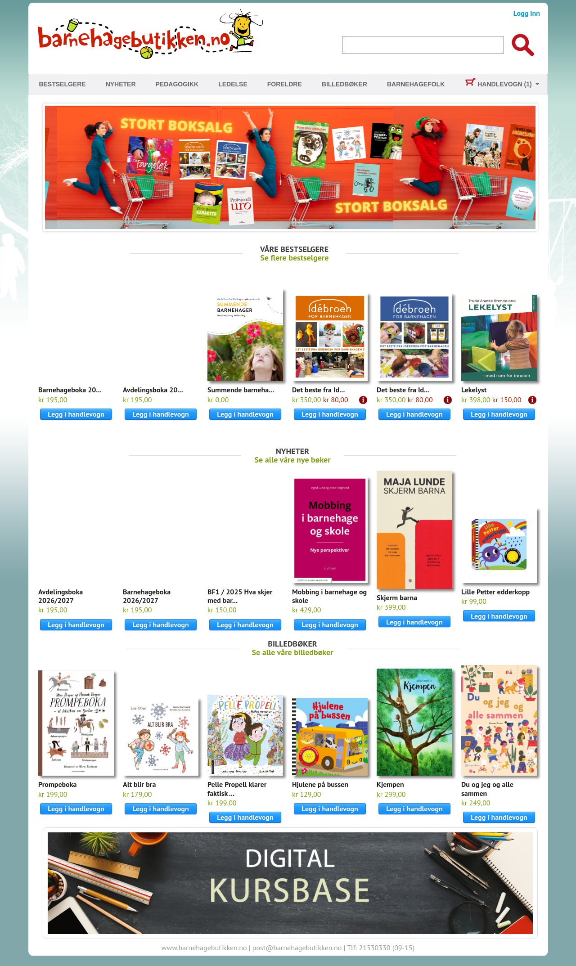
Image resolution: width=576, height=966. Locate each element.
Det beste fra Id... (318, 389)
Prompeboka (57, 784)
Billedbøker (344, 84)
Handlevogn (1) (497, 84)
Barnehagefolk (416, 84)
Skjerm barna (397, 597)
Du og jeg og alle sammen (487, 788)
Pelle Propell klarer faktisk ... (236, 788)
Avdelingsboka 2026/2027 (60, 596)
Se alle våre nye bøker (293, 459)
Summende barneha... (240, 389)
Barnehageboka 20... (70, 389)
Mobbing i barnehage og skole (329, 596)
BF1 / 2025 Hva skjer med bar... (239, 596)
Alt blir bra (139, 784)
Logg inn (526, 13)
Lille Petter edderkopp (495, 591)
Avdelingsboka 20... (153, 389)
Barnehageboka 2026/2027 (147, 596)
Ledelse (233, 84)
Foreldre (284, 84)
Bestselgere (62, 84)
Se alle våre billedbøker (292, 652)
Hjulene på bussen (320, 784)
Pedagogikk (177, 84)
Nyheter (121, 84)
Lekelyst (473, 389)
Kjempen (390, 784)
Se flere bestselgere (294, 257)
